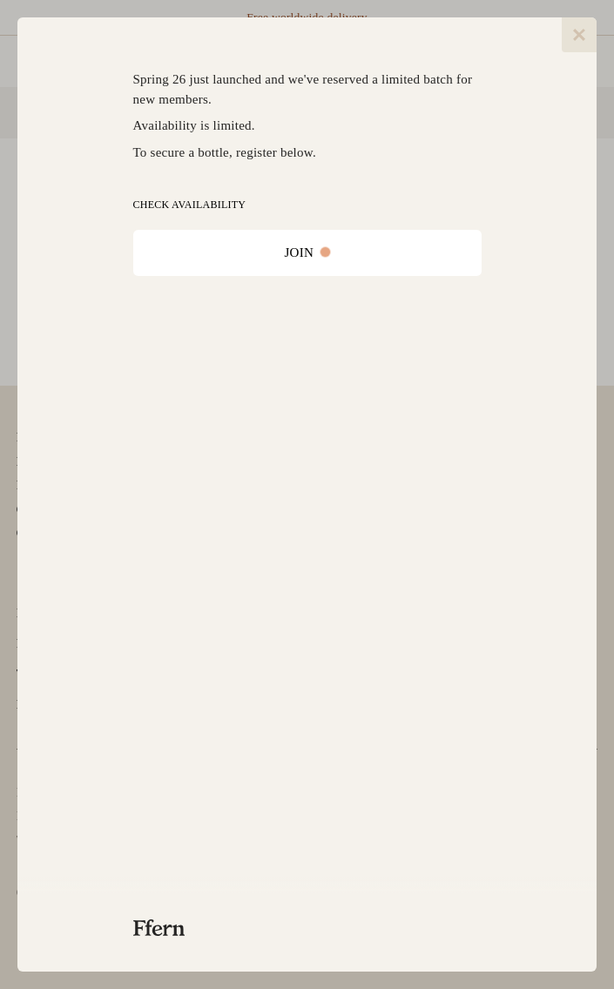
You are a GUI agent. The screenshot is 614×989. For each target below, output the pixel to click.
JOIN (307, 252)
